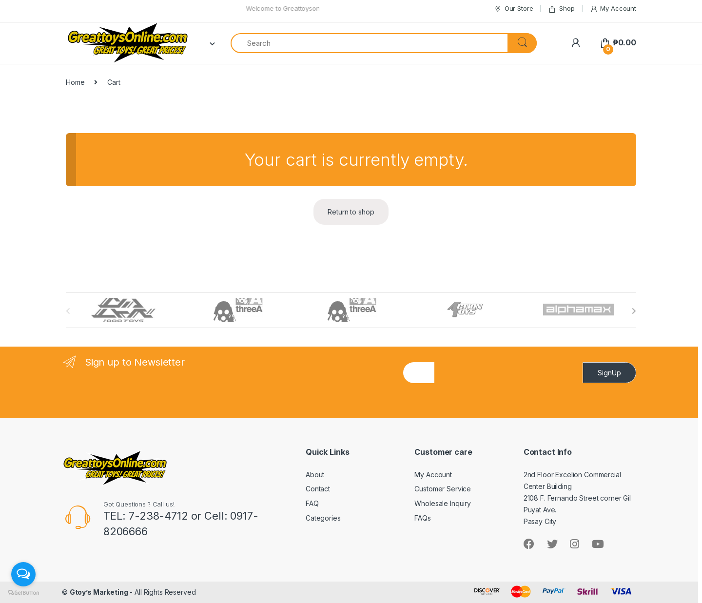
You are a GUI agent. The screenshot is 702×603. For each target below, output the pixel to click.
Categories (323, 518)
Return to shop (351, 212)
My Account (613, 8)
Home (75, 82)
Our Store (513, 8)
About (315, 474)
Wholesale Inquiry (442, 503)
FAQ (312, 503)
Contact (318, 489)
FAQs (422, 518)
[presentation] (508, 403)
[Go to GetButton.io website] (23, 593)
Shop (561, 8)
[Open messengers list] (23, 574)
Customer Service (442, 489)
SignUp (609, 373)
